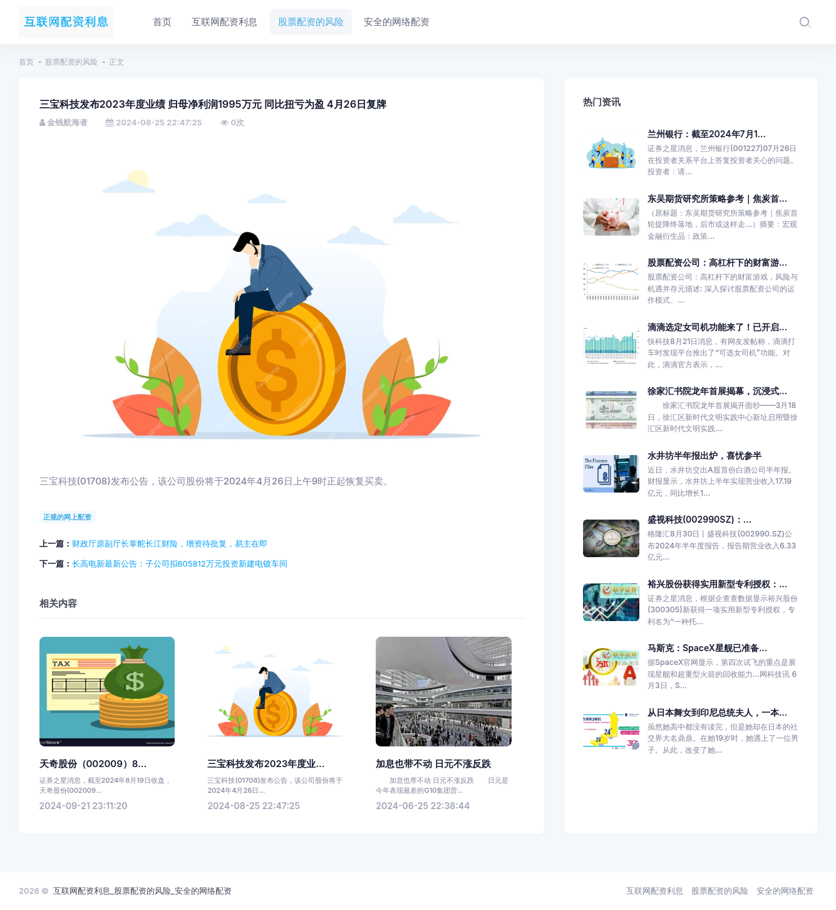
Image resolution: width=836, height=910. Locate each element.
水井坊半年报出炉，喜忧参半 (704, 455)
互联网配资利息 (654, 891)
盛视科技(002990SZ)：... (699, 519)
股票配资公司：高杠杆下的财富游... (717, 262)
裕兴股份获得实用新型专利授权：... (717, 583)
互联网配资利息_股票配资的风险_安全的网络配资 (142, 891)
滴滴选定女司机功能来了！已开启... (717, 327)
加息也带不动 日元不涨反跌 (433, 764)
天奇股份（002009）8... (93, 764)
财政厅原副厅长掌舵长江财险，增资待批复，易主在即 (169, 543)
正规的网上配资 (67, 517)
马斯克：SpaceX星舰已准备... (707, 647)
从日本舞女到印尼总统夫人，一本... (717, 712)
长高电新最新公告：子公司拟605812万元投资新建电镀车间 (179, 563)
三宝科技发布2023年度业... (265, 764)
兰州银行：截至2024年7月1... (707, 133)
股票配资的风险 (71, 61)
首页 (26, 61)
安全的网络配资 (784, 891)
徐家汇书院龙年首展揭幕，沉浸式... (717, 390)
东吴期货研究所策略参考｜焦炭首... (717, 198)
